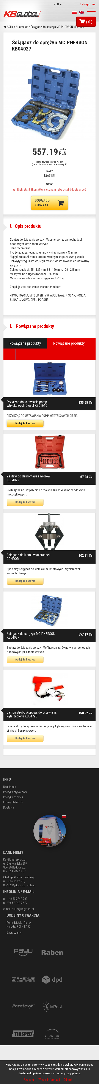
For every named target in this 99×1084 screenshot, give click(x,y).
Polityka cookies (13, 840)
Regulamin (9, 830)
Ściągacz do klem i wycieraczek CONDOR (28, 600)
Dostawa (8, 850)
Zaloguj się (88, 4)
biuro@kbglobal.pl (23, 952)
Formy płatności (13, 845)
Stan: (49, 184)
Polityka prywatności (15, 835)
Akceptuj (29, 1079)
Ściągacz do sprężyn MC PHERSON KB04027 (31, 679)
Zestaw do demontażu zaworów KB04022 (28, 521)
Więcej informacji (49, 1079)
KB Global (22, 14)
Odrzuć (68, 1079)
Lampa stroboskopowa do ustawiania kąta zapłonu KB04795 (32, 757)
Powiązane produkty (25, 386)
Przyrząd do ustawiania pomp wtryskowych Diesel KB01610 (27, 447)
